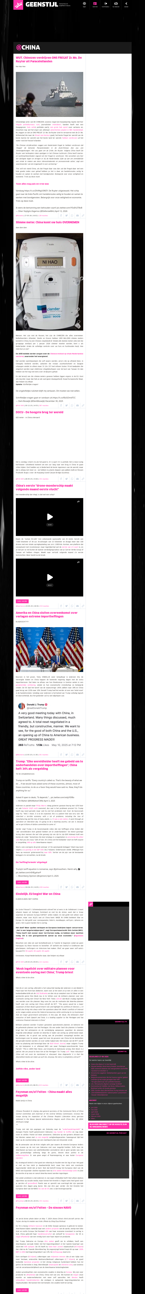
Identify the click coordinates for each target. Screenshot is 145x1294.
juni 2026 (94, 1107)
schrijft (59, 999)
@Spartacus (20, 606)
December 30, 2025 (54, 401)
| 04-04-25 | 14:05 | (37, 887)
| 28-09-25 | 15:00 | (36, 479)
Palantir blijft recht (30, 808)
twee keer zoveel (56, 1247)
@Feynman (20, 1201)
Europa (69, 1272)
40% (46, 1231)
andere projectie (52, 1229)
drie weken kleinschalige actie (65, 1171)
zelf (67, 1052)
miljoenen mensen (58, 1257)
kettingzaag (57, 1252)
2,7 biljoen (69, 1259)
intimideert (56, 125)
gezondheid (32, 1183)
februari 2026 (95, 1116)
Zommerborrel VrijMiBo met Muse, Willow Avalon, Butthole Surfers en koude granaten (108, 1087)
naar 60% (48, 852)
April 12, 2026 (61, 211)
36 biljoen (79, 1247)
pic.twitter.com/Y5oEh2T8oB (69, 207)
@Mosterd (20, 755)
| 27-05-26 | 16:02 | (36, 215)
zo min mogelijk (41, 1137)
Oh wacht (29, 951)
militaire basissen (35, 1226)
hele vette (31, 127)
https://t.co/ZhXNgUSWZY (36, 190)
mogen (76, 1275)
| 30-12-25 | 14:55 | (36, 405)
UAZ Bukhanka (42, 993)
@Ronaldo (19, 215)
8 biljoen (32, 1257)
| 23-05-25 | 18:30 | (37, 606)
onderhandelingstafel (71, 1129)
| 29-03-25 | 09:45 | (36, 962)
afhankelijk (30, 1275)
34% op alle (31, 842)
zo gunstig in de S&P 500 (33, 850)
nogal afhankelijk (22, 1237)
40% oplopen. (29, 1247)
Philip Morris (41, 806)
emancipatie (53, 1265)
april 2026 (94, 1112)
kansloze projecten (32, 1262)
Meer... (93, 1118)
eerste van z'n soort (70, 547)
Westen (75, 1277)
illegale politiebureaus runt (27, 125)
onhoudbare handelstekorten (27, 1280)
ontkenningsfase (22, 1155)
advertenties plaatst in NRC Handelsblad (66, 130)
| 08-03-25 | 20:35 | (36, 1201)
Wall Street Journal (58, 1044)
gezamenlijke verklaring (26, 685)
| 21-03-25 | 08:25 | (36, 1085)
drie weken (49, 1241)
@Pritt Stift (20, 405)
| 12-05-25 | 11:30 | (36, 755)
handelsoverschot (45, 1234)
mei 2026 (94, 1110)
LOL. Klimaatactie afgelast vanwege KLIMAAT (106, 1084)
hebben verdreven (69, 138)
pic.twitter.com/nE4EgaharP (28, 872)
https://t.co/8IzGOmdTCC (64, 397)
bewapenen (70, 1234)
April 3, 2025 (49, 801)
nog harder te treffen (62, 1132)
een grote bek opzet (59, 127)
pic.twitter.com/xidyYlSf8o (62, 797)
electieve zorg (67, 1265)
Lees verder (22, 601)
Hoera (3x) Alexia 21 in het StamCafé (103, 1064)
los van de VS (43, 1189)
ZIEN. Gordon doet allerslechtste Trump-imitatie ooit (109, 1090)
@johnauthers (59, 869)
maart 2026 (95, 1114)
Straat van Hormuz (42, 135)
